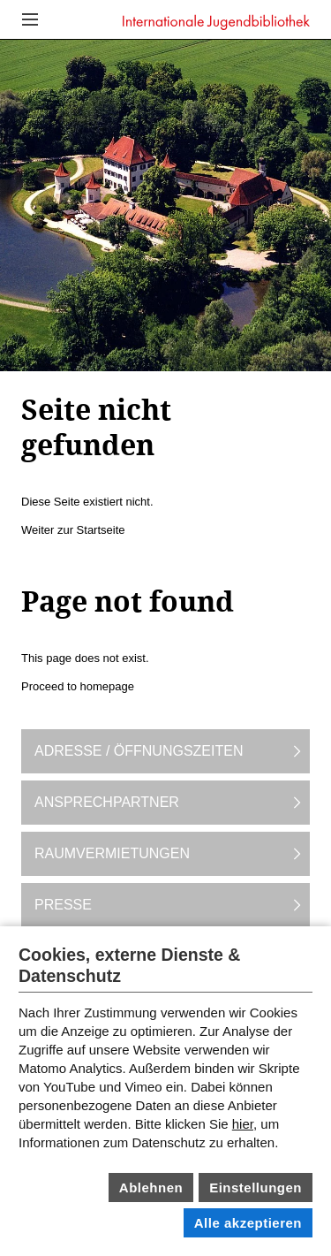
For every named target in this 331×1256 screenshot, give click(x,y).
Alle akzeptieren (248, 1222)
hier (242, 1123)
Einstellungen (255, 1187)
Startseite (101, 530)
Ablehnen (151, 1187)
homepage (107, 686)
